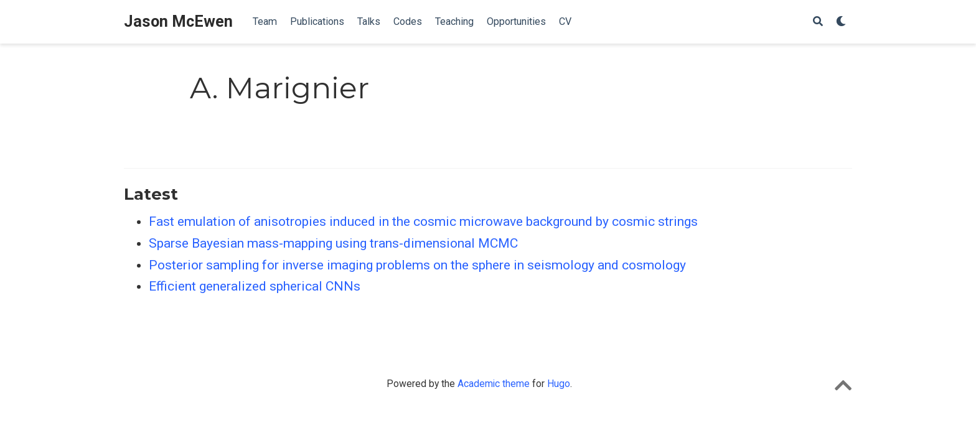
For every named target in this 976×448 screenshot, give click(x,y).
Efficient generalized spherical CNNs (254, 286)
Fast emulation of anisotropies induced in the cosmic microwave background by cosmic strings (423, 221)
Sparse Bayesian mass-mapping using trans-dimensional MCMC (333, 243)
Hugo (558, 384)
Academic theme (494, 384)
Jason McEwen (178, 21)
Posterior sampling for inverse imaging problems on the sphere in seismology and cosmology (417, 265)
